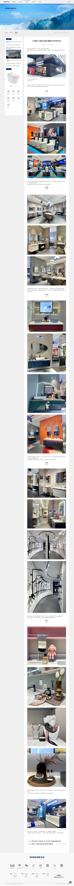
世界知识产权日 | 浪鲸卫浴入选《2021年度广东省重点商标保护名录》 (46, 841)
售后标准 (48, 875)
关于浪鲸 (27, 1)
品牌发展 (26, 873)
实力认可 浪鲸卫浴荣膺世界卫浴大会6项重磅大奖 (13, 63)
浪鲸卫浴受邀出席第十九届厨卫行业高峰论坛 (13, 65)
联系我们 (40, 1)
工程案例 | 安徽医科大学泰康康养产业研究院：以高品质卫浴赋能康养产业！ (13, 51)
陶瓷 (13, 99)
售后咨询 (37, 873)
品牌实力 (11, 32)
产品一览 (15, 873)
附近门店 (15, 875)
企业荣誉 (26, 875)
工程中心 (37, 875)
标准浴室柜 (8, 99)
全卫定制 (20, 1)
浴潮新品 (13, 1)
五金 (18, 99)
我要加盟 (33, 1)
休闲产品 (13, 92)
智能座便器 (8, 92)
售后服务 (48, 873)
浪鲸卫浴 (59, 32)
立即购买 (68, 1)
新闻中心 (16, 32)
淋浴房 (8, 106)
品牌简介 (6, 32)
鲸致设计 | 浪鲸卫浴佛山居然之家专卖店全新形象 (42, 843)
